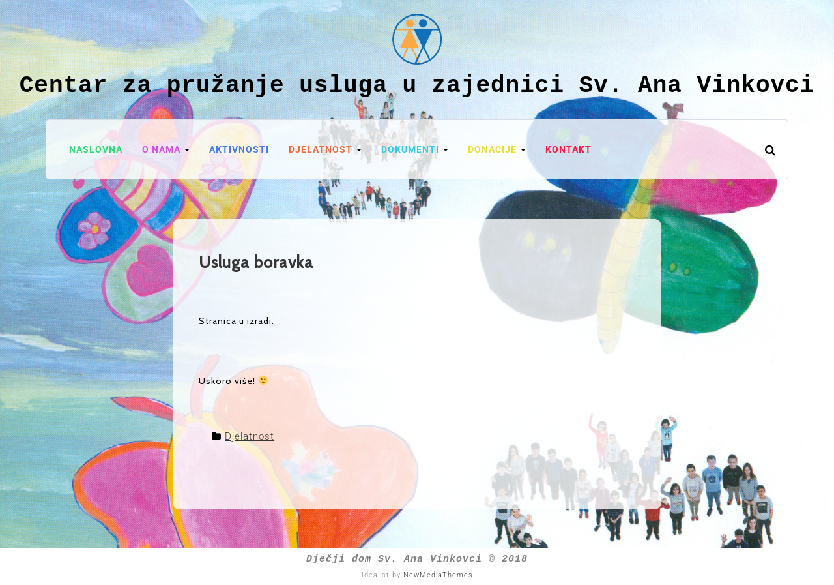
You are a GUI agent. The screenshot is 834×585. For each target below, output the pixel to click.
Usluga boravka (256, 262)
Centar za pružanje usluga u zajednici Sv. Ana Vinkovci (417, 85)
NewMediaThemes (438, 575)
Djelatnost (249, 436)
